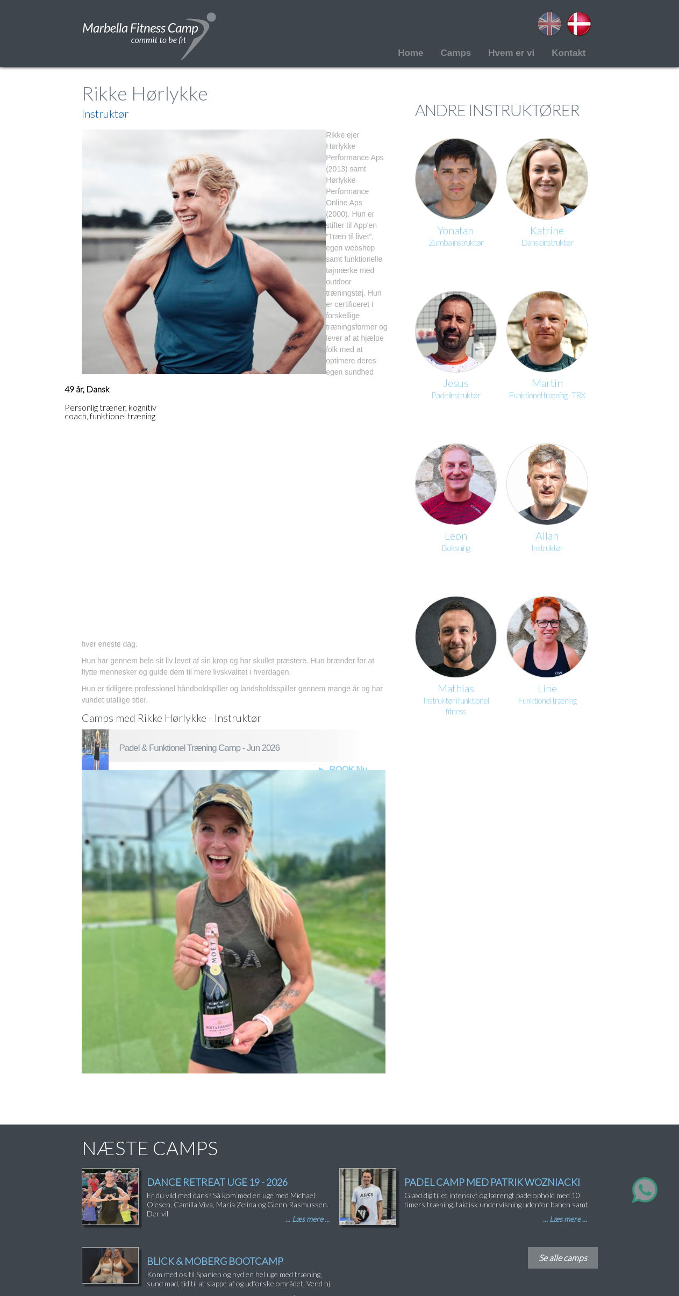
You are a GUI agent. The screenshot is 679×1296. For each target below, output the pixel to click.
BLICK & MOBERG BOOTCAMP (215, 1261)
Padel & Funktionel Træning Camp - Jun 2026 (199, 748)
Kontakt (568, 53)
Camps (456, 53)
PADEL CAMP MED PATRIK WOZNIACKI (492, 1182)
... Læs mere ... (307, 1218)
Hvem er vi (511, 53)
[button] (204, 252)
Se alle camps (563, 1257)
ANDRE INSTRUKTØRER (497, 109)
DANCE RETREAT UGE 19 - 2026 (217, 1182)
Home (410, 53)
